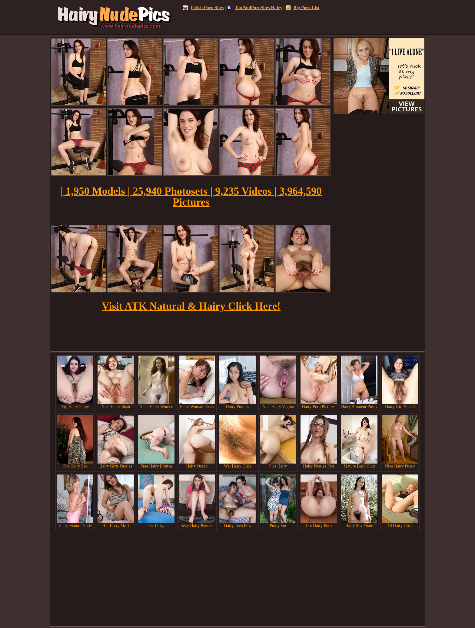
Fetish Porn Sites (203, 7)
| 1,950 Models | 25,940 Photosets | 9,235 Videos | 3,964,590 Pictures (191, 196)
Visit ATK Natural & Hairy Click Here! (191, 306)
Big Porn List (303, 7)
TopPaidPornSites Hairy (254, 7)
